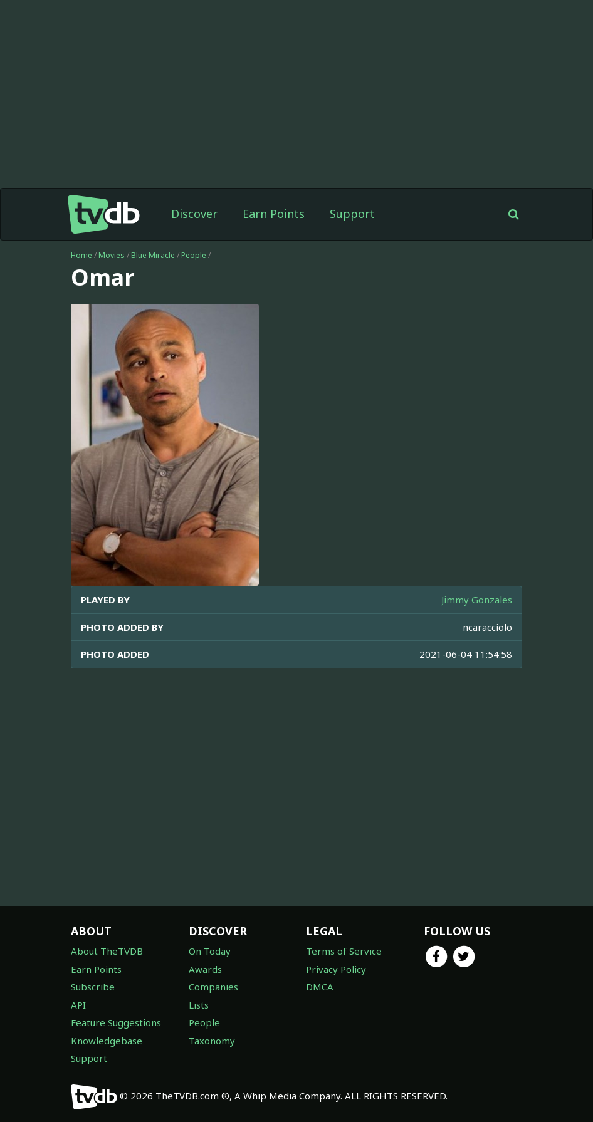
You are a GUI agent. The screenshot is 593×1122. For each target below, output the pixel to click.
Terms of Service (344, 951)
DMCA (319, 986)
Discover (194, 213)
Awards (205, 969)
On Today (210, 951)
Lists (199, 1005)
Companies (213, 986)
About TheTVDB (107, 951)
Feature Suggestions (116, 1022)
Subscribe (93, 986)
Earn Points (274, 213)
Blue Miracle (153, 255)
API (78, 1005)
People (193, 255)
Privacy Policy (336, 969)
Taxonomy (212, 1040)
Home (81, 255)
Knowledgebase (106, 1040)
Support (352, 213)
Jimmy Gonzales (476, 599)
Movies (111, 255)
